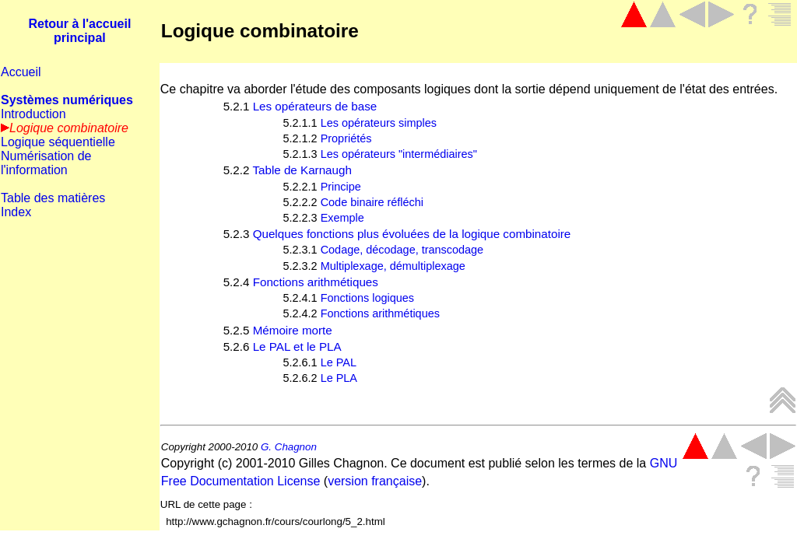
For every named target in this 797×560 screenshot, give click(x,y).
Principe (341, 186)
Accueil (21, 72)
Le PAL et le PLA (297, 346)
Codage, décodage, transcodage (402, 249)
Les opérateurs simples (379, 123)
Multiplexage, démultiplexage (393, 266)
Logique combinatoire (260, 30)
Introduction (33, 114)
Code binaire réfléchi (372, 202)
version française (375, 481)
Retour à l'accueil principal (79, 30)
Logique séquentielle (58, 142)
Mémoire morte (292, 330)
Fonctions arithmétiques (315, 282)
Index (16, 212)
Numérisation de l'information (46, 163)
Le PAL (338, 362)
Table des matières (53, 198)
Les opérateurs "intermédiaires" (399, 154)
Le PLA (339, 378)
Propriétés (346, 138)
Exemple (342, 218)
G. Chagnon (289, 447)
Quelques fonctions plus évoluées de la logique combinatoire (412, 233)
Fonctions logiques (367, 298)
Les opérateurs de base (315, 106)
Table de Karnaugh (302, 170)
